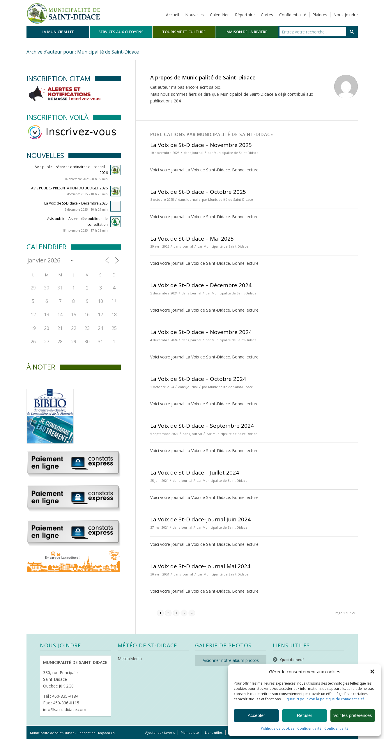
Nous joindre (345, 14)
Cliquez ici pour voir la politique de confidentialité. (323, 699)
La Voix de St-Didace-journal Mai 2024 (200, 566)
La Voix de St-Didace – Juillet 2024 (194, 472)
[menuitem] (57, 32)
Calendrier (219, 14)
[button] (372, 671)
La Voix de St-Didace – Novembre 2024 (201, 332)
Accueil (172, 14)
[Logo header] (63, 13)
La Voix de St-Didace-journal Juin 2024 (200, 519)
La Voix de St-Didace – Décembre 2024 (201, 285)
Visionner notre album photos (231, 660)
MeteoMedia (130, 658)
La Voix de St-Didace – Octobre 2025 (198, 192)
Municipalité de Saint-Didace (236, 152)
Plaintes (319, 14)
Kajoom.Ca (106, 733)
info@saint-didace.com (64, 709)
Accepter (256, 715)
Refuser (304, 715)
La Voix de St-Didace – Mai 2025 (192, 238)
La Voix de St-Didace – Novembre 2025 (201, 145)
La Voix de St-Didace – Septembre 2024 (202, 425)
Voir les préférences (352, 715)
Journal (197, 152)
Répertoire (245, 14)
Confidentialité (309, 728)
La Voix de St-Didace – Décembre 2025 (76, 203)
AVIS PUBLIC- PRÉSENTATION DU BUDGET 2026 (69, 188)
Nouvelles (194, 14)
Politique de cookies (277, 728)
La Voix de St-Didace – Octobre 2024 (198, 379)
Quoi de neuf (292, 659)
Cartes (267, 14)
